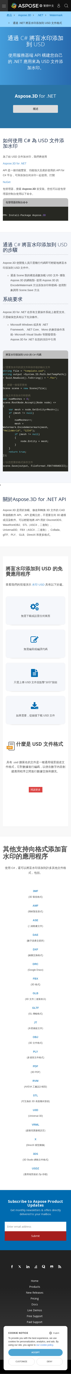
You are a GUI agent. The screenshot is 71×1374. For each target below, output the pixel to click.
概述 (35, 108)
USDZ (35, 1168)
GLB (35, 993)
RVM (35, 1080)
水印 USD (38, 584)
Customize (21, 1361)
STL (35, 1095)
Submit (35, 1236)
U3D (35, 1110)
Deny (49, 1361)
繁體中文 (46, 5)
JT (35, 1022)
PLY (35, 1051)
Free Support (35, 1316)
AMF (35, 905)
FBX (35, 978)
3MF (35, 891)
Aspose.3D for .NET (15, 163)
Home (34, 1281)
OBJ (35, 1037)
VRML (35, 1124)
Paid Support (34, 1322)
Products (34, 1286)
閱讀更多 (36, 789)
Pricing (34, 1298)
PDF (35, 1066)
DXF (35, 949)
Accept (35, 1352)
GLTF (35, 1007)
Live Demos (34, 1310)
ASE (35, 920)
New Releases (34, 1292)
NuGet (6, 182)
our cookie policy (44, 1345)
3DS (35, 1153)
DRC (35, 964)
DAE (35, 934)
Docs (34, 1304)
